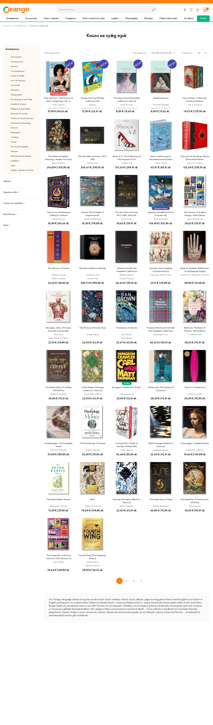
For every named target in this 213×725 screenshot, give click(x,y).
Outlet (203, 18)
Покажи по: (187, 53)
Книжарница (12, 18)
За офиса (188, 18)
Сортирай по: (139, 53)
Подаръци (70, 18)
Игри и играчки (51, 18)
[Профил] (197, 9)
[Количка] (206, 9)
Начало (7, 25)
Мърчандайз (131, 18)
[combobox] (102, 9)
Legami (114, 18)
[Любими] (191, 9)
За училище (31, 18)
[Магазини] (184, 9)
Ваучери (148, 18)
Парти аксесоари (168, 18)
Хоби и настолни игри (93, 18)
